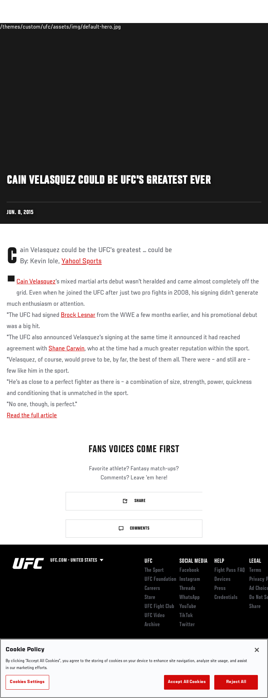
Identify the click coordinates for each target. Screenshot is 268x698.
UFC (148, 561)
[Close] (257, 650)
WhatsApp (189, 597)
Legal (255, 561)
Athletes (79, 26)
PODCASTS (199, 26)
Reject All (236, 682)
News (107, 26)
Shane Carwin (66, 348)
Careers (152, 588)
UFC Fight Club (159, 607)
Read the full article (32, 415)
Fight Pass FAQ (229, 570)
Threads (187, 588)
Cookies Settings (27, 682)
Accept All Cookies (187, 682)
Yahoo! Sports (81, 261)
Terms (255, 570)
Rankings (49, 26)
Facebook (189, 570)
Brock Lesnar (78, 315)
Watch (169, 26)
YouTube (187, 607)
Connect (141, 26)
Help (219, 561)
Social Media (193, 561)
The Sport (154, 570)
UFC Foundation (160, 579)
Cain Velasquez (35, 281)
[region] (134, 668)
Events (19, 26)
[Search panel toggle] (245, 26)
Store (149, 597)
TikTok (186, 616)
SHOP (226, 26)
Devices (222, 579)
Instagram (189, 579)
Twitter (187, 625)
